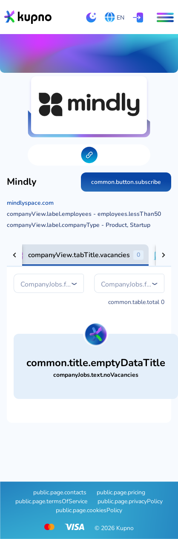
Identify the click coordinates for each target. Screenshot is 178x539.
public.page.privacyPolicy (130, 501)
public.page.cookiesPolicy (89, 510)
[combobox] (49, 284)
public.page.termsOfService (51, 501)
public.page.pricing (121, 492)
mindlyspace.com (30, 203)
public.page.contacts (59, 492)
